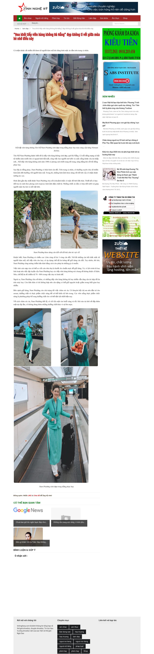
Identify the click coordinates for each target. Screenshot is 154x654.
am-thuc (74, 607)
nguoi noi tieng (65, 622)
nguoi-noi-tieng (82, 622)
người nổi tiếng (65, 626)
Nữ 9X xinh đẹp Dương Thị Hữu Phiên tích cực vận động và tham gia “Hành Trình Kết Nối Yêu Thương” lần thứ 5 (128, 175)
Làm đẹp (92, 18)
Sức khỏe (104, 18)
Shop (125, 18)
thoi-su (74, 636)
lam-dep (76, 617)
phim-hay (75, 631)
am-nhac (63, 607)
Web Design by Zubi (53, 650)
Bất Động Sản (79, 18)
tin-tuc (71, 641)
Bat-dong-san (65, 612)
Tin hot (84, 636)
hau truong (79, 612)
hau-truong (63, 617)
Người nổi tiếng (42, 18)
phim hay (63, 631)
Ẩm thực (115, 18)
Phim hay (56, 18)
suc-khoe (63, 636)
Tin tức (67, 18)
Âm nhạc (28, 18)
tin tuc (61, 641)
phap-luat (79, 626)
